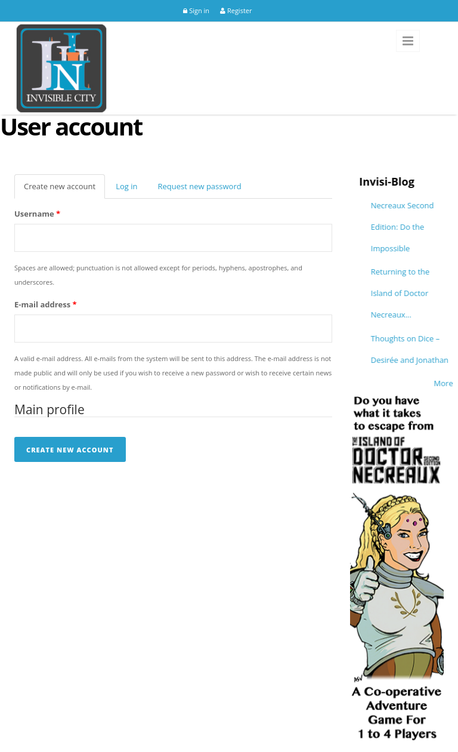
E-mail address (45, 304)
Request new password (199, 186)
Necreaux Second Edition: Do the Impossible (422, 227)
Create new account (64, 190)
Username (37, 213)
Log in (126, 186)
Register (236, 10)
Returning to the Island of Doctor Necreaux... (420, 293)
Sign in (196, 10)
